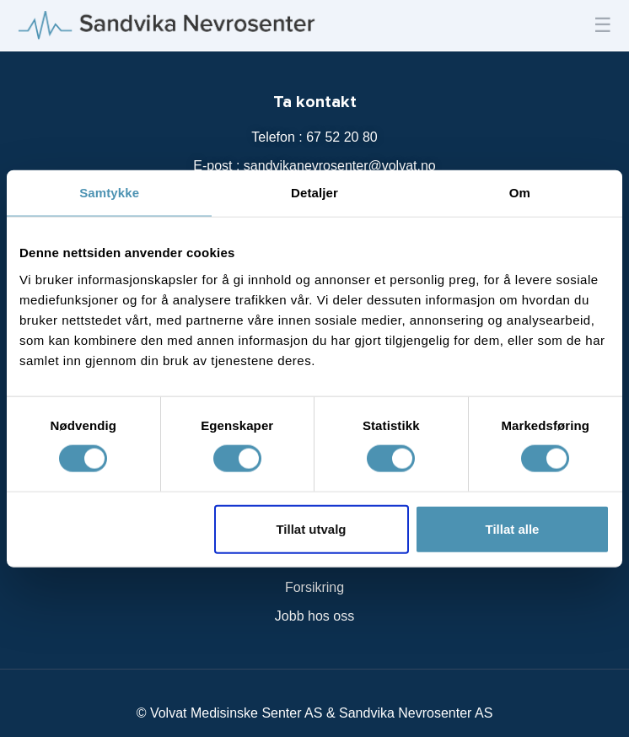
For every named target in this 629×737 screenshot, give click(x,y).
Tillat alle (513, 528)
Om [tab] (519, 193)
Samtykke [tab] (109, 193)
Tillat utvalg (311, 528)
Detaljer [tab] (314, 193)
